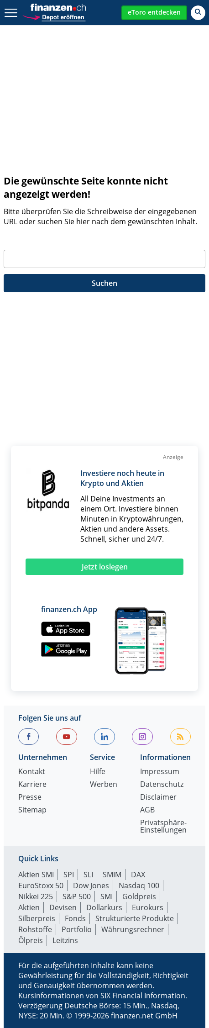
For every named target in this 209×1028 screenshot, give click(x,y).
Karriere (32, 784)
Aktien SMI (36, 875)
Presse (30, 797)
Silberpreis (36, 918)
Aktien (29, 907)
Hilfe (97, 772)
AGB (147, 810)
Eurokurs (147, 907)
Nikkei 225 (35, 896)
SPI (68, 875)
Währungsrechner (132, 929)
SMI (106, 896)
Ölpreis (30, 940)
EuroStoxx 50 (40, 885)
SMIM (112, 875)
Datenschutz (161, 784)
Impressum (159, 772)
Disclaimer (158, 797)
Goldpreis (139, 896)
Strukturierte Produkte (134, 918)
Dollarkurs (104, 907)
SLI (88, 875)
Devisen (63, 907)
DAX (138, 875)
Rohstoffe (35, 929)
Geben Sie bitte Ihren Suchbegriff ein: (68, 239)
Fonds (75, 918)
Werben (103, 784)
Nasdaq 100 (139, 885)
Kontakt (31, 772)
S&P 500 (77, 896)
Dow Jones (91, 885)
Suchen (104, 283)
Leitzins (65, 940)
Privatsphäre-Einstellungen (163, 827)
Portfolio (77, 929)
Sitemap (32, 810)
